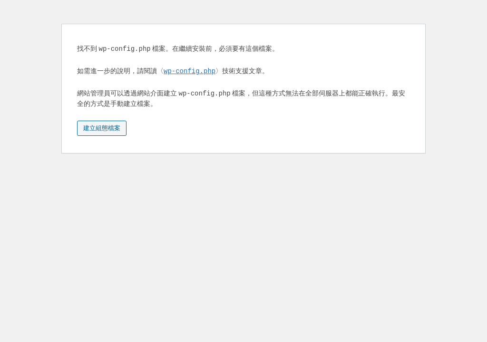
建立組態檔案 (101, 128)
